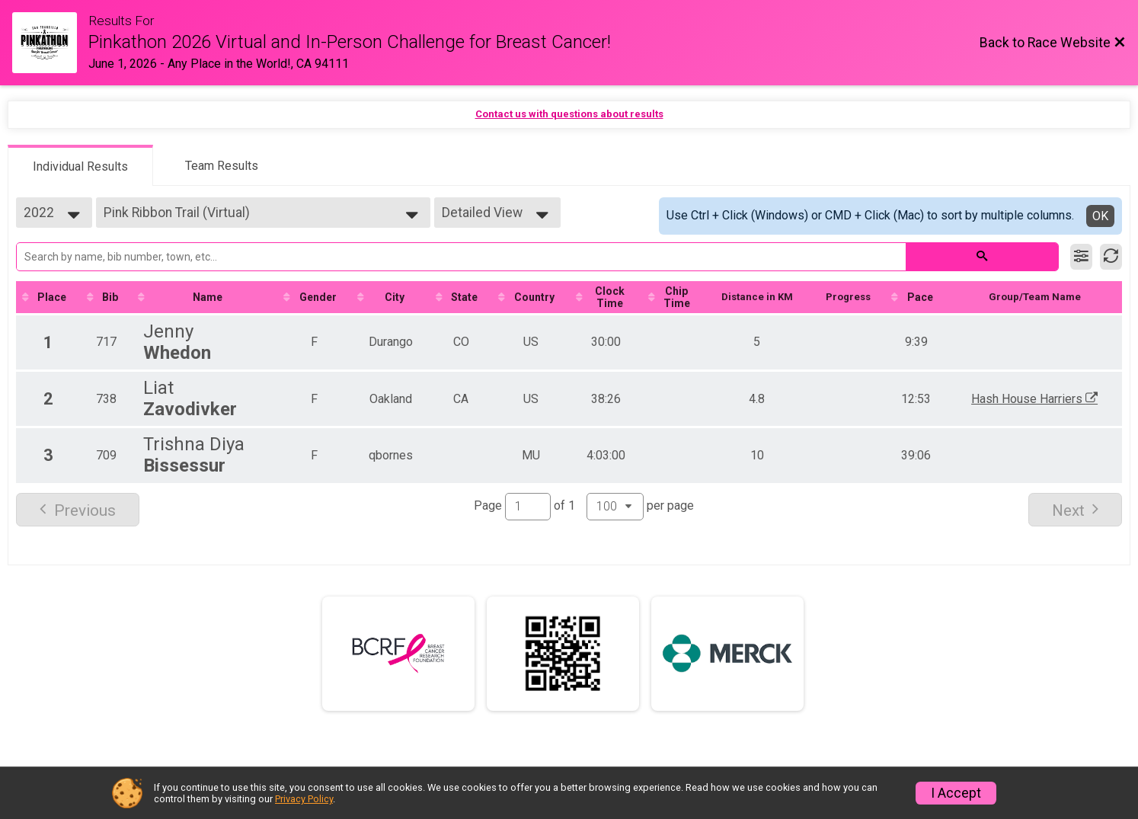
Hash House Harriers (1040, 403)
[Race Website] (50, 42)
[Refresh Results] (1111, 257)
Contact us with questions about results (569, 114)
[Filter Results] (1081, 257)
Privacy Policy (304, 799)
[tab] (80, 165)
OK (1100, 216)
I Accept (956, 793)
